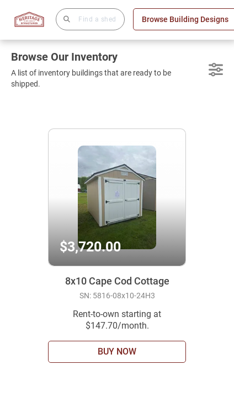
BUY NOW (117, 351)
